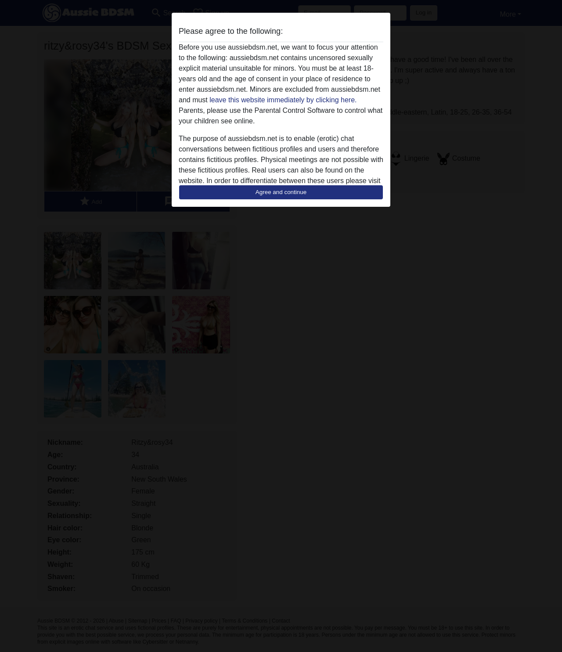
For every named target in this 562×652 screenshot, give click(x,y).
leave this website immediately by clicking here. (283, 100)
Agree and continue (281, 192)
